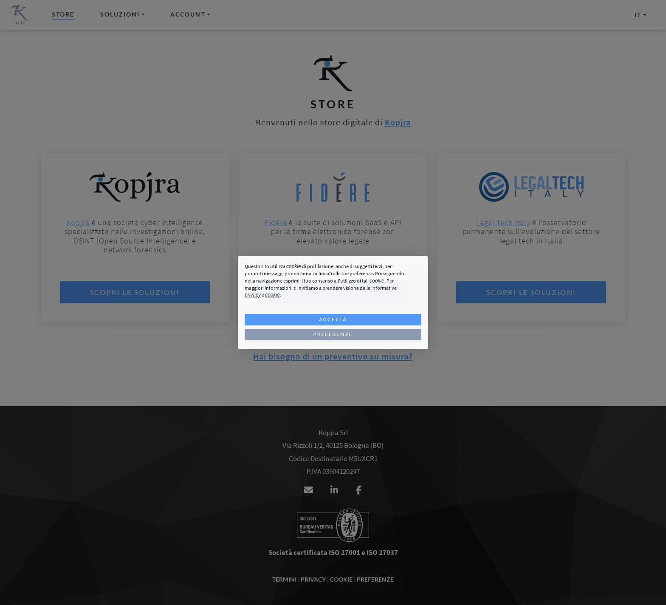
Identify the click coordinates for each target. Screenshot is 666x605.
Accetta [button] (333, 319)
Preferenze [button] (333, 334)
